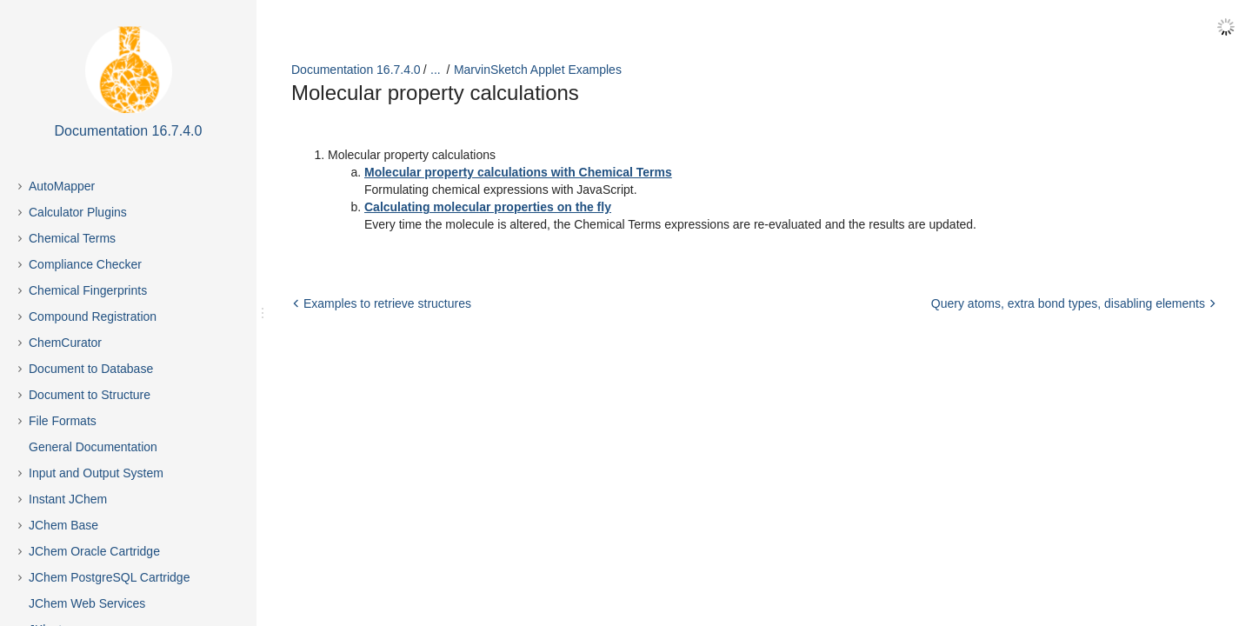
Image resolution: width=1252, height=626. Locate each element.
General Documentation (93, 447)
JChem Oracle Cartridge (94, 551)
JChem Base (63, 525)
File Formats (63, 421)
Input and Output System (96, 473)
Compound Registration (92, 316)
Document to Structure (89, 395)
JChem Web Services (87, 603)
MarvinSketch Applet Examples (538, 70)
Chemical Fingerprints (88, 290)
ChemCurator (65, 343)
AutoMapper (62, 186)
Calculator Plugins (78, 212)
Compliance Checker (85, 264)
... (435, 70)
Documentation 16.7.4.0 (356, 70)
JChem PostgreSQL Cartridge (109, 577)
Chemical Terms (72, 238)
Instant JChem (68, 499)
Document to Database (91, 369)
